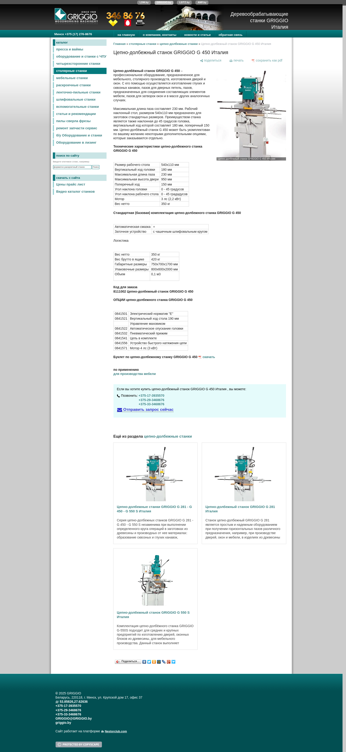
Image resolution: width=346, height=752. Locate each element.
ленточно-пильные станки (78, 92)
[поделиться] (210, 60)
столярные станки (71, 71)
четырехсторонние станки (78, 63)
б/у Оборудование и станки (79, 135)
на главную (126, 35)
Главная (119, 44)
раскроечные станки (73, 85)
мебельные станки (72, 78)
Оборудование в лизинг (76, 142)
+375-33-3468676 (151, 404)
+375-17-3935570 (151, 395)
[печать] (236, 60)
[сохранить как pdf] (267, 60)
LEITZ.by (184, 2)
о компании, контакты (159, 35)
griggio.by (63, 722)
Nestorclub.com (116, 731)
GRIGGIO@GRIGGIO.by (74, 718)
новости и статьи (197, 35)
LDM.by (144, 2)
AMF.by (202, 2)
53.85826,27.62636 (74, 701)
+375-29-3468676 (151, 400)
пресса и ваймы (69, 49)
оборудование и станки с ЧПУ (81, 56)
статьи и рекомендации (76, 114)
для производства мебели (134, 374)
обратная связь (230, 35)
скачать (209, 357)
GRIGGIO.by (164, 2)
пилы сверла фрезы (73, 121)
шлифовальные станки (76, 99)
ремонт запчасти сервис (76, 128)
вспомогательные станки (77, 106)
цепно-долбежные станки (179, 44)
